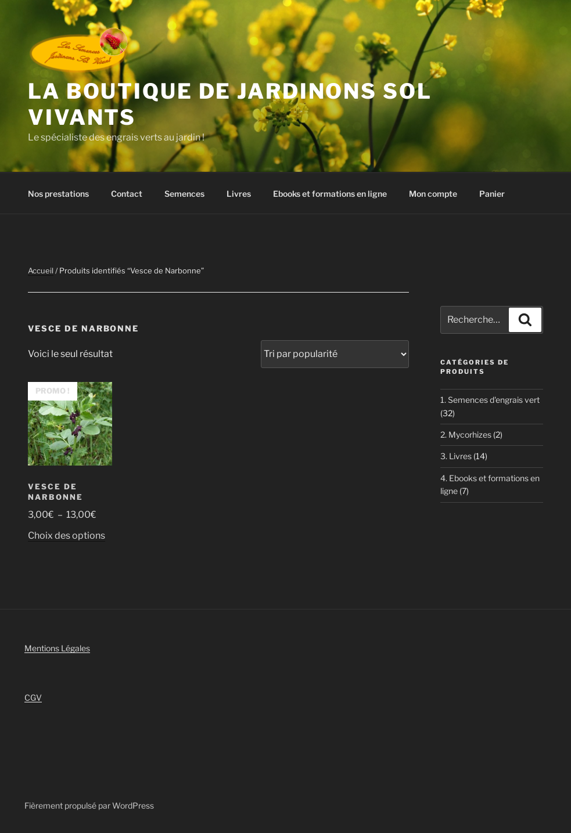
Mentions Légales (57, 648)
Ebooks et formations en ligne (330, 194)
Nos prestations (58, 194)
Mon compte (433, 194)
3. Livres (456, 456)
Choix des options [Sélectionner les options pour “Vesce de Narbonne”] (66, 535)
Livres (239, 194)
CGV (33, 697)
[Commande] (335, 354)
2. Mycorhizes (465, 434)
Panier (492, 194)
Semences (184, 194)
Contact (126, 194)
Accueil (40, 270)
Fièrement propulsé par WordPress (89, 805)
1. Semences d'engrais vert (490, 400)
